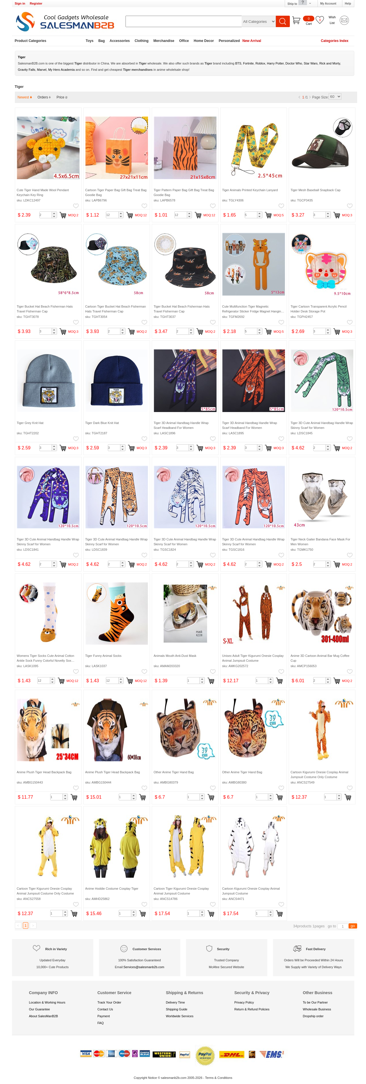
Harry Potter (275, 63)
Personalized (229, 41)
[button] (54, 213)
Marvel (41, 69)
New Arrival (251, 41)
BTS (238, 63)
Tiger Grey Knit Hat (30, 423)
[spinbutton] (48, 215)
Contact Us (105, 1009)
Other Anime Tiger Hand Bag (174, 772)
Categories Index (335, 41)
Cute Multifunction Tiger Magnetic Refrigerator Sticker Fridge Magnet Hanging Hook (252, 311)
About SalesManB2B (43, 1016)
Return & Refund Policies (252, 1009)
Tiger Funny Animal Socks (103, 655)
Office (184, 41)
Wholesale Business (317, 1009)
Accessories (120, 41)
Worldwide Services (179, 1016)
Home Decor (204, 41)
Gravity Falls (26, 69)
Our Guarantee (39, 1009)
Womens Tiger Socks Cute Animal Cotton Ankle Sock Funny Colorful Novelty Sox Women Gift (45, 660)
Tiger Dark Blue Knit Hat (102, 423)
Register (36, 3)
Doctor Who (294, 63)
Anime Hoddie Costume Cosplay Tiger (111, 888)
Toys (90, 41)
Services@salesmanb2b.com (144, 967)
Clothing (142, 41)
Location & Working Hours (47, 1002)
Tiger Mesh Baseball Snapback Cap (316, 190)
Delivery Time (175, 1002)
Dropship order (313, 1016)
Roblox (260, 63)
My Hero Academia (61, 69)
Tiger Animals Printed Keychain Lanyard (250, 190)
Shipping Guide (176, 1009)
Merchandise (163, 41)
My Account (328, 3)
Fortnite (248, 63)
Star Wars (311, 63)
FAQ (101, 1023)
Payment (104, 1016)
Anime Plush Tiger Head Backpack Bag (44, 772)
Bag (101, 41)
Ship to (300, 3)
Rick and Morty (329, 63)
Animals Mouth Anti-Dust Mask (175, 655)
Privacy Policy (244, 1002)
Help (348, 3)
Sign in (20, 3)
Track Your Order (109, 1002)
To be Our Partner (315, 1002)
